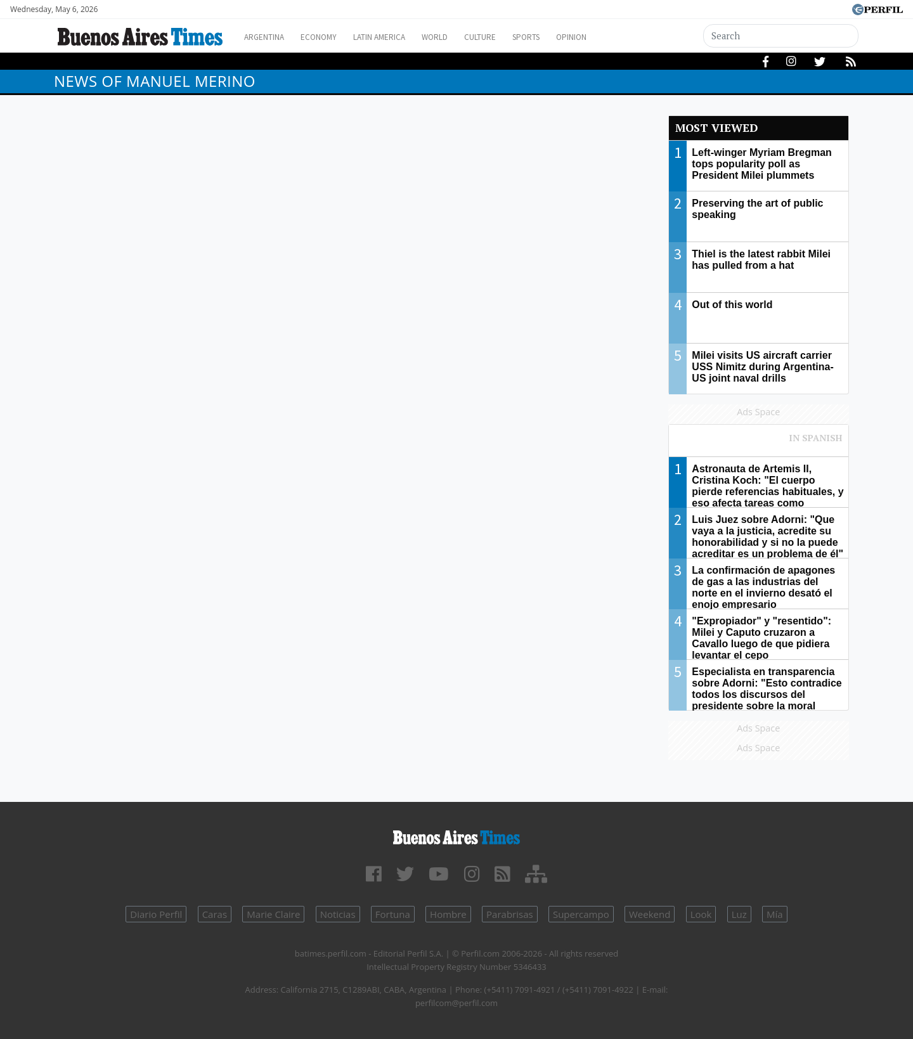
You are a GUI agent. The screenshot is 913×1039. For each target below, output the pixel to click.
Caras (214, 914)
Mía (775, 914)
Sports (563, 37)
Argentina (268, 37)
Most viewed (716, 127)
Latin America (397, 37)
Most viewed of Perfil (759, 444)
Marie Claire (273, 914)
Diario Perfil (156, 914)
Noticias (338, 914)
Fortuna (392, 914)
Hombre (448, 914)
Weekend (649, 914)
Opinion (615, 37)
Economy (328, 37)
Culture (511, 37)
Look (701, 914)
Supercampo (581, 914)
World (460, 37)
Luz (739, 914)
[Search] (781, 36)
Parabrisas (509, 914)
